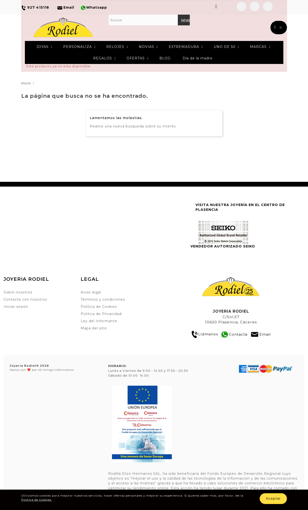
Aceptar (273, 498)
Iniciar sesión (16, 306)
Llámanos (204, 334)
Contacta (238, 334)
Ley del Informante (99, 321)
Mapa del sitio (94, 328)
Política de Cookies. (36, 499)
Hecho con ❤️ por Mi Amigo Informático (42, 368)
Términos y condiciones (103, 299)
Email (265, 334)
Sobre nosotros (18, 292)
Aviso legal (91, 292)
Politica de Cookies (99, 306)
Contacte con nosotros (25, 299)
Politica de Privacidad (101, 314)
